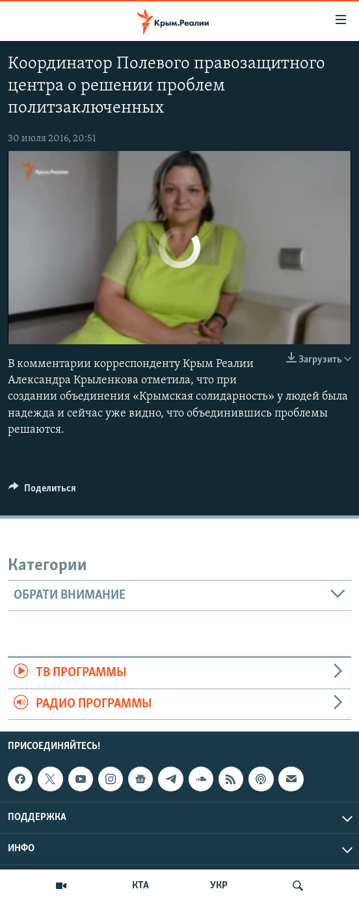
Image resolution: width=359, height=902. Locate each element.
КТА (140, 886)
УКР (219, 886)
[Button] (42, 491)
